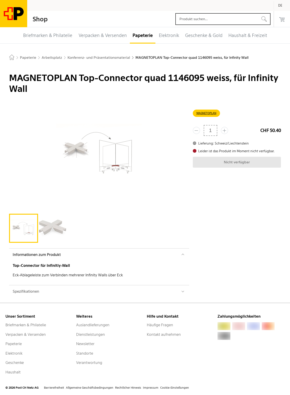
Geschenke (14, 362)
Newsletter (85, 343)
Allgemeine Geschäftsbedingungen (89, 387)
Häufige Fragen (160, 325)
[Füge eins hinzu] (224, 130)
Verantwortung (89, 362)
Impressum (150, 387)
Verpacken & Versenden (25, 334)
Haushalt (13, 372)
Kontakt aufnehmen (164, 334)
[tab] (23, 228)
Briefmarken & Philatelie (25, 325)
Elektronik (13, 353)
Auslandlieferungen (92, 325)
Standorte (84, 353)
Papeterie (13, 343)
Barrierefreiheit (54, 387)
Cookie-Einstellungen (174, 387)
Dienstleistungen (90, 334)
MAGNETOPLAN (206, 113)
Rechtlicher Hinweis (128, 387)
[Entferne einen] (196, 130)
